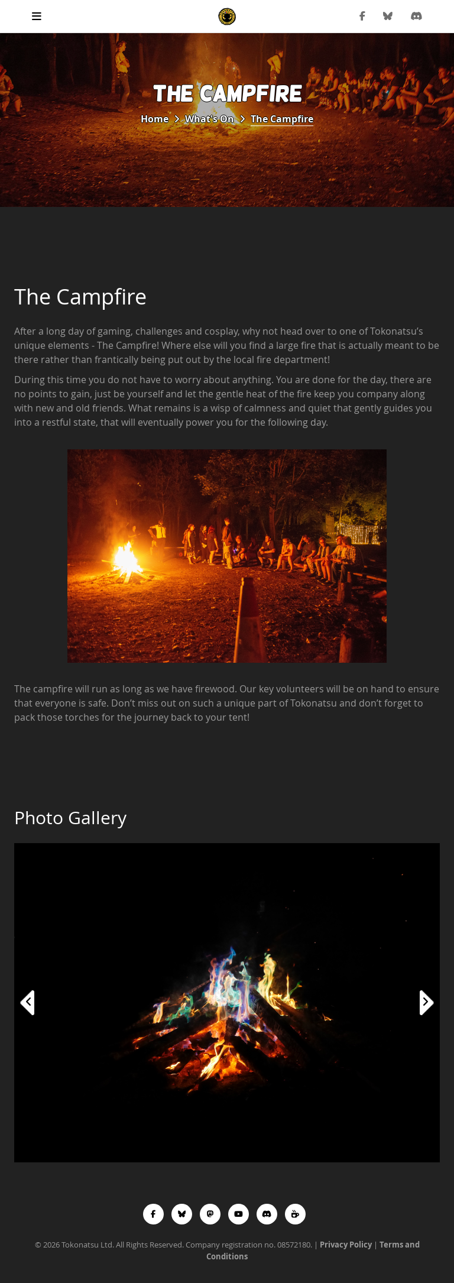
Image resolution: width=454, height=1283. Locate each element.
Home (154, 118)
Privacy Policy (346, 1244)
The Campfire (282, 118)
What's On (209, 118)
